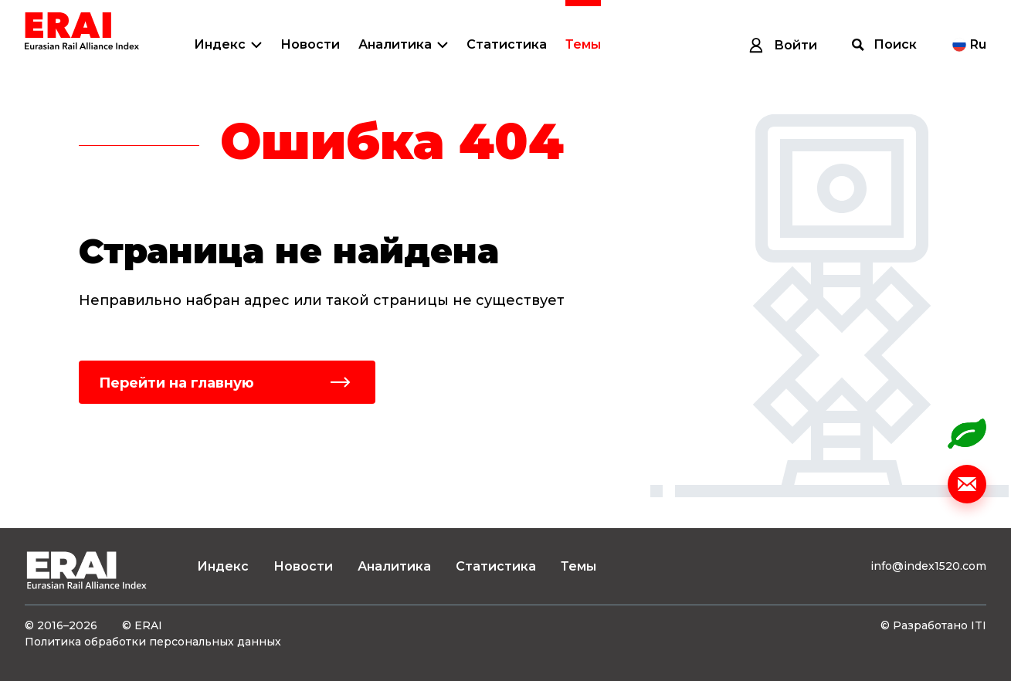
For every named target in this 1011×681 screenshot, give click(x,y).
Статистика (506, 44)
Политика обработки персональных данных (153, 642)
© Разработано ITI (933, 625)
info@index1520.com (928, 566)
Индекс (220, 44)
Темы (583, 44)
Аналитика (395, 44)
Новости (310, 44)
